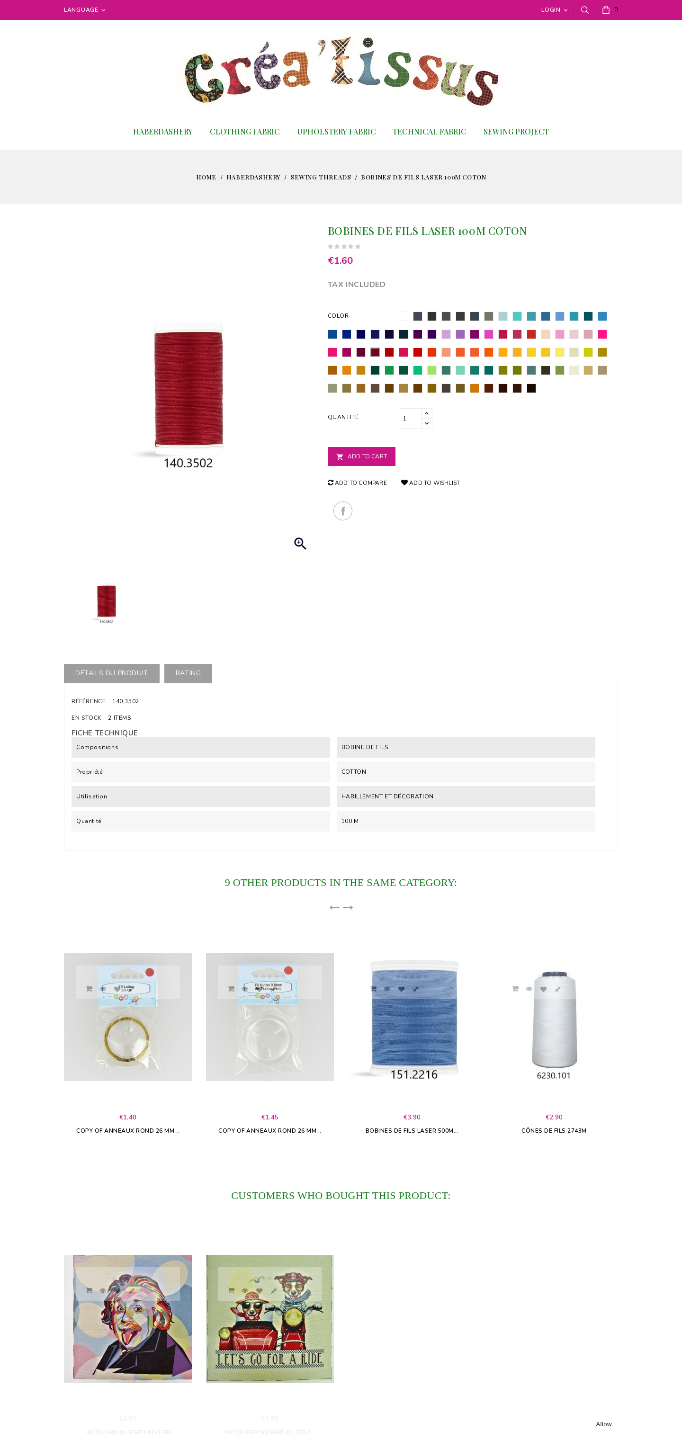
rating (188, 673)
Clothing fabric (245, 131)
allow (604, 1424)
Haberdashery (163, 131)
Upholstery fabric (336, 131)
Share (343, 511)
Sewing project (516, 131)
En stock (87, 718)
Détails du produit (111, 673)
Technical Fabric (430, 131)
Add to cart (361, 457)
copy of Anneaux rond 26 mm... (127, 1131)
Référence (89, 701)
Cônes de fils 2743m (554, 1131)
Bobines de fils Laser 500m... (412, 1131)
